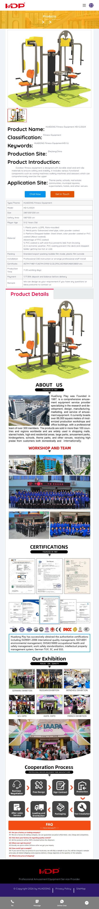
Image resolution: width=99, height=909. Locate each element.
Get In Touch (62, 194)
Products (47, 19)
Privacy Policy (63, 888)
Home (40, 19)
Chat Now (35, 194)
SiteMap (81, 888)
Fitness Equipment (56, 19)
